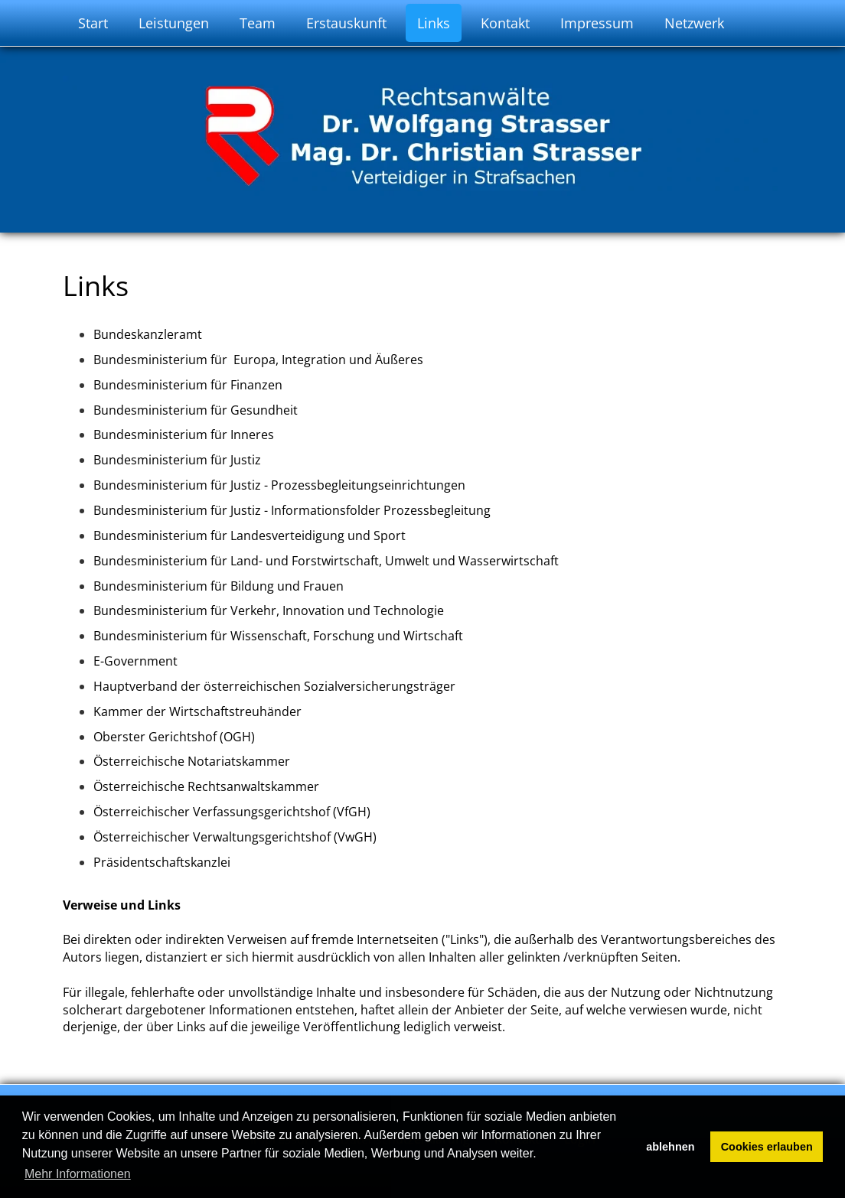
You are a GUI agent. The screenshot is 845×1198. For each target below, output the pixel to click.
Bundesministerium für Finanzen (187, 384)
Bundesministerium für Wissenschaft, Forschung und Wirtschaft (278, 635)
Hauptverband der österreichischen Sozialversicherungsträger (275, 686)
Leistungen (174, 23)
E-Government (135, 661)
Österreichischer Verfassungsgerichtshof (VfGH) (231, 811)
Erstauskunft (346, 23)
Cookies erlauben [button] (767, 1147)
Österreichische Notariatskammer (191, 761)
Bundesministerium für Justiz (177, 459)
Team (258, 23)
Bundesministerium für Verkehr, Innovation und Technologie (270, 610)
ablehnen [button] (670, 1147)
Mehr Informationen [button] (77, 1173)
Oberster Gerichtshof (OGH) (174, 736)
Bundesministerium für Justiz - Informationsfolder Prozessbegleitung (292, 510)
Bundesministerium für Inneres (183, 434)
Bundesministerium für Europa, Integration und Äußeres (259, 359)
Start (93, 23)
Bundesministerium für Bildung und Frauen (218, 586)
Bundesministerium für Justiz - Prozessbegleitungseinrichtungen (279, 485)
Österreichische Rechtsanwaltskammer (206, 786)
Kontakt (505, 23)
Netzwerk (694, 23)
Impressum (597, 23)
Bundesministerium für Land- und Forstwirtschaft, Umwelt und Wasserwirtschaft (327, 560)
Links (433, 23)
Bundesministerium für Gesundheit (195, 410)
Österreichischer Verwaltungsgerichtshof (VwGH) (236, 837)
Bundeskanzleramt (147, 334)
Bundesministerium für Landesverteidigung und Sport (249, 535)
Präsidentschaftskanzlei (161, 862)
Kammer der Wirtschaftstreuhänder (197, 711)
